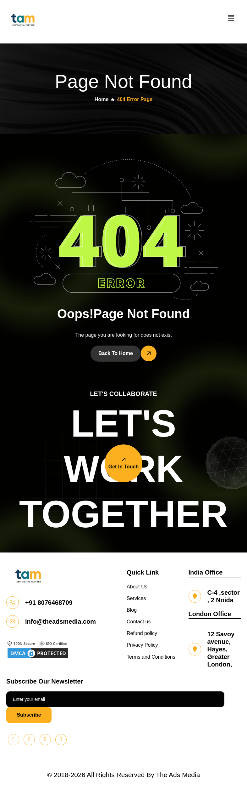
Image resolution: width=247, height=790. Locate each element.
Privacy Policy (142, 645)
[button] (231, 18)
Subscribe (29, 715)
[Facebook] (45, 739)
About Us (137, 586)
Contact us (139, 621)
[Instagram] (61, 739)
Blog (132, 610)
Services (136, 598)
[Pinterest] (13, 739)
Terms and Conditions (151, 657)
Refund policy (142, 633)
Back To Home (115, 353)
